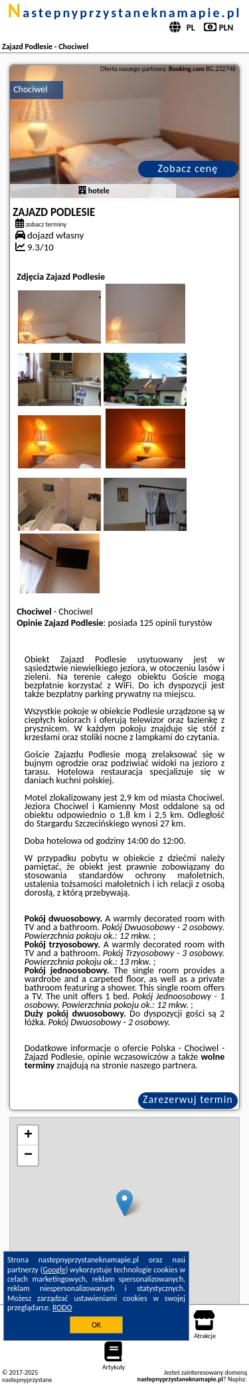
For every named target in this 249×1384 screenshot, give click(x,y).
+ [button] (28, 1135)
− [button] (28, 1155)
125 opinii (158, 623)
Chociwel (30, 89)
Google (54, 1269)
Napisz (237, 1379)
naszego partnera (162, 1065)
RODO (62, 1307)
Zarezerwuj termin (188, 1099)
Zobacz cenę (188, 168)
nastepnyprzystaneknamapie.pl (125, 13)
